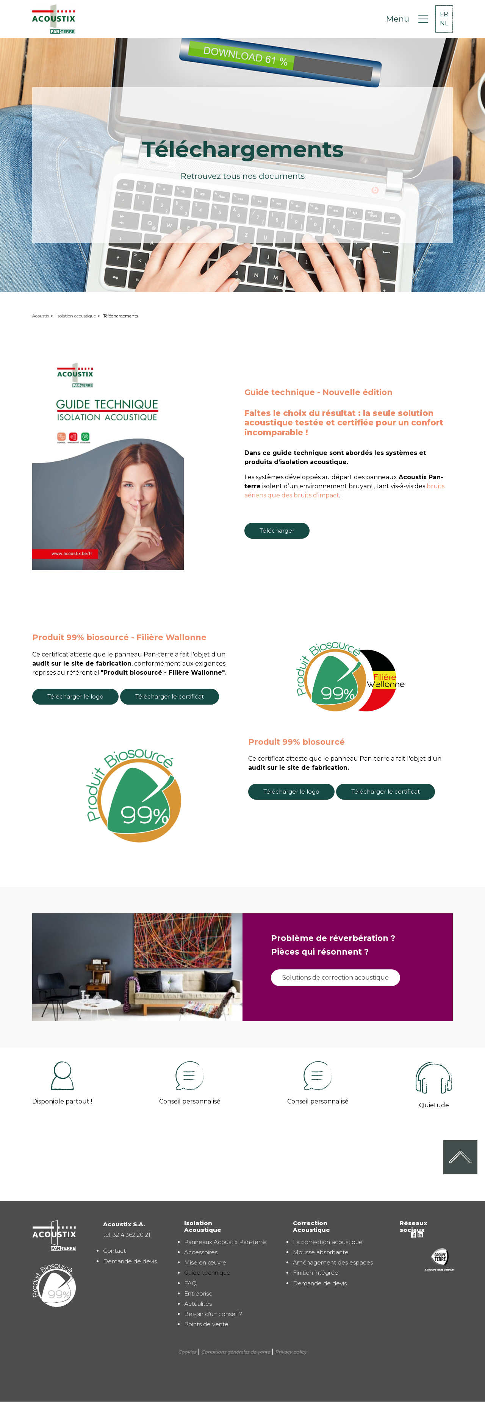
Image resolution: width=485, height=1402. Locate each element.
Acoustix (40, 316)
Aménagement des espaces (333, 1262)
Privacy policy (291, 1352)
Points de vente (206, 1324)
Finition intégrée (315, 1272)
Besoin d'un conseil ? (213, 1314)
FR (444, 14)
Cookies (187, 1352)
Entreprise (198, 1293)
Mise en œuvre (205, 1262)
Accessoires (200, 1252)
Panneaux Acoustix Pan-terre (225, 1242)
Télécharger (277, 530)
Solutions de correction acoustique (335, 977)
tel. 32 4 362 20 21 (126, 1234)
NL (444, 23)
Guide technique (207, 1272)
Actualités (198, 1303)
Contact (114, 1250)
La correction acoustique (328, 1242)
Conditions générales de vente (235, 1352)
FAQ (190, 1283)
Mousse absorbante (321, 1252)
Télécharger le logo (75, 696)
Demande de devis (130, 1261)
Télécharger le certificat (169, 696)
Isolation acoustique (76, 316)
